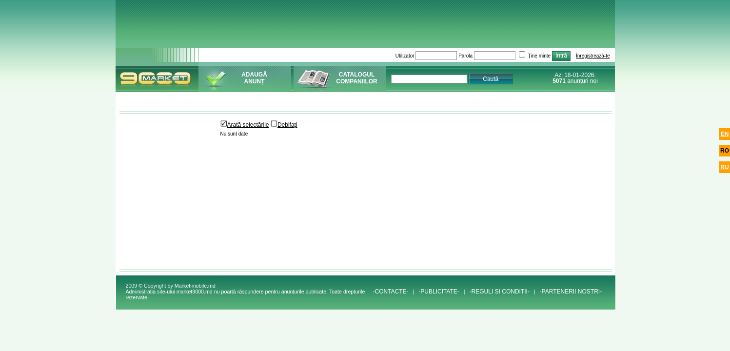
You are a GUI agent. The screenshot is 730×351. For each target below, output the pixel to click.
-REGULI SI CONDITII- (500, 291)
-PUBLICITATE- (438, 291)
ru (724, 167)
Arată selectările (244, 124)
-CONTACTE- (390, 291)
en (725, 134)
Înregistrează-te (593, 55)
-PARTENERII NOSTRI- (571, 291)
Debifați (284, 124)
